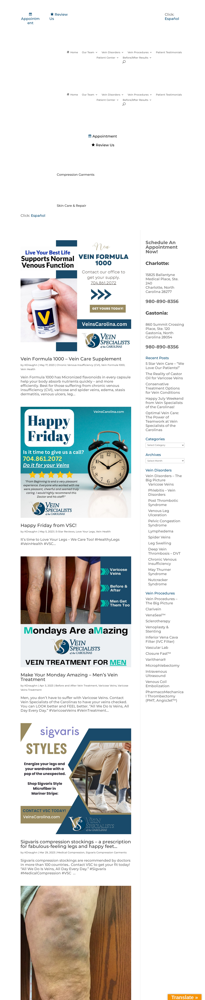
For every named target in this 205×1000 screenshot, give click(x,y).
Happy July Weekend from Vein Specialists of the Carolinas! (165, 402)
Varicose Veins (107, 685)
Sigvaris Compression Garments (106, 852)
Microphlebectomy (163, 665)
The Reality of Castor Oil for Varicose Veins (164, 376)
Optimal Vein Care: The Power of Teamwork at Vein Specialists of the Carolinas (162, 421)
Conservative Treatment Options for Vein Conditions (163, 388)
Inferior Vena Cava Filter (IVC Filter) (162, 639)
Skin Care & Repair (71, 206)
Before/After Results (135, 57)
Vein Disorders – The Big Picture (164, 478)
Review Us (102, 145)
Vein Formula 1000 (112, 365)
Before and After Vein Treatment (76, 685)
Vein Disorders (111, 52)
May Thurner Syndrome (159, 572)
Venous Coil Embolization (157, 684)
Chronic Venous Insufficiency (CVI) (78, 365)
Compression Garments (75, 175)
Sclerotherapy (158, 621)
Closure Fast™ (158, 653)
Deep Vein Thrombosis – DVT (164, 551)
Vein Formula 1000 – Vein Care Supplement (71, 359)
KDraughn (30, 365)
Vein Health (28, 369)
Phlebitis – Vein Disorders (161, 492)
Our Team (88, 52)
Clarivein (153, 609)
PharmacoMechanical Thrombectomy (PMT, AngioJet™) (165, 696)
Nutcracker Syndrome (158, 582)
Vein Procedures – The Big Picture (161, 601)
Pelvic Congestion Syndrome (164, 523)
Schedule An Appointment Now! (162, 247)
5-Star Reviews (65, 531)
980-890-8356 (162, 301)
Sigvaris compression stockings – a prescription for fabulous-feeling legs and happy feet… (76, 844)
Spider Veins (159, 537)
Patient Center (106, 57)
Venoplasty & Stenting (157, 629)
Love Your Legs (85, 531)
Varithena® (156, 659)
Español (172, 19)
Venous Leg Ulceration (158, 513)
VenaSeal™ (156, 615)
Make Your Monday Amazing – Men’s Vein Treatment (69, 677)
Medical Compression (71, 852)
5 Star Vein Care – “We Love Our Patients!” (165, 365)
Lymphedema (160, 531)
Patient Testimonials (169, 52)
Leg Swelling (159, 543)
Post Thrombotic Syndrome (163, 502)
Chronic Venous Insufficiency (162, 561)
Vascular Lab (157, 647)
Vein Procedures (138, 52)
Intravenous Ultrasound (156, 673)
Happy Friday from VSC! (48, 525)
